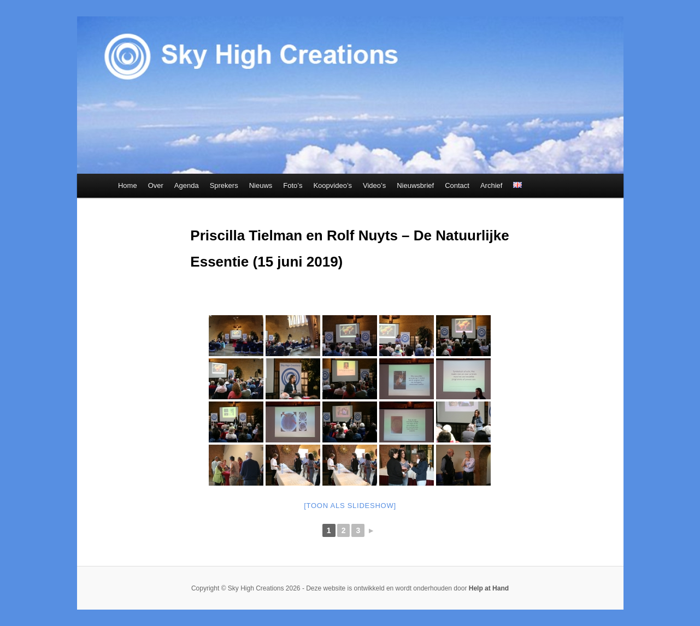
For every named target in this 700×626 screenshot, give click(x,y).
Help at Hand (489, 588)
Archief (491, 185)
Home (127, 185)
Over (155, 185)
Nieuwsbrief (415, 185)
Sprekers (224, 185)
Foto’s (292, 185)
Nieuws (261, 185)
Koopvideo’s (332, 185)
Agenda (186, 185)
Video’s (374, 185)
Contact (457, 185)
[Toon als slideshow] (350, 505)
